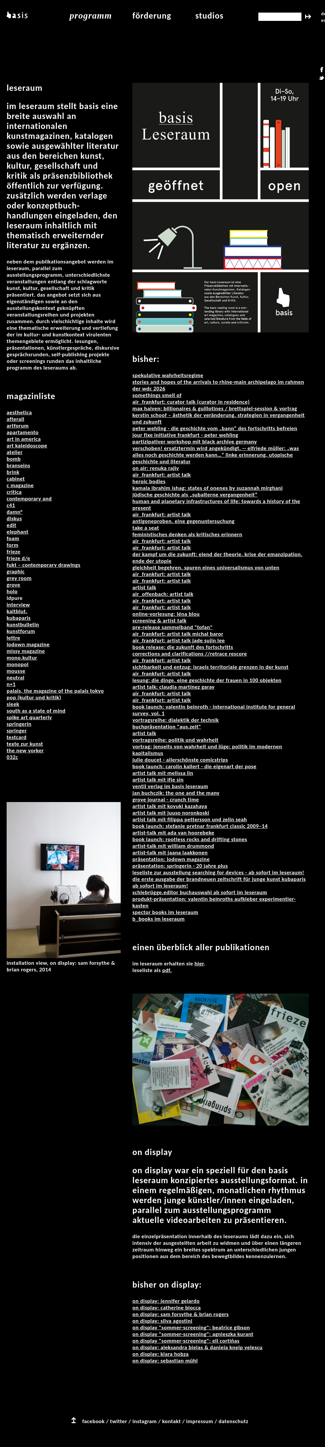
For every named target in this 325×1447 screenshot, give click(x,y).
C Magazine (20, 485)
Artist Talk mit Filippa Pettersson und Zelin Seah (189, 819)
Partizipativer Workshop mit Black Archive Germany (194, 441)
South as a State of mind (36, 710)
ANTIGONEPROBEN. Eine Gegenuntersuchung (183, 521)
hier (199, 963)
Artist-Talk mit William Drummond (173, 845)
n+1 (11, 684)
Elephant (18, 531)
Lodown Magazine (28, 644)
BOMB (14, 458)
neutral (16, 677)
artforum (18, 425)
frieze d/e (18, 558)
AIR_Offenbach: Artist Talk (162, 594)
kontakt (171, 1421)
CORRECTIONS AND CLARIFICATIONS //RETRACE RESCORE (189, 653)
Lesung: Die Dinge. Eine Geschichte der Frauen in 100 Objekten (206, 680)
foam (13, 538)
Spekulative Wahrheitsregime (167, 375)
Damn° (15, 511)
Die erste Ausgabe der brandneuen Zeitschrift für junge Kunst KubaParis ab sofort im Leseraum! (219, 882)
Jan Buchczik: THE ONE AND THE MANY (176, 792)
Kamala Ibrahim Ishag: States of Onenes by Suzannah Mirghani (207, 488)
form (13, 545)
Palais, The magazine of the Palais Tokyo (55, 690)
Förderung (151, 15)
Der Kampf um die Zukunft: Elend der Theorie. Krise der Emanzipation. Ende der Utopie (217, 557)
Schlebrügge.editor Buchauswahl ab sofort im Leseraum (199, 892)
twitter (118, 1421)
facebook (93, 1421)
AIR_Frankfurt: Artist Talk (161, 474)
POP (12, 697)
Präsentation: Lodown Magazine (171, 859)
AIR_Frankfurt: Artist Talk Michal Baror (177, 633)
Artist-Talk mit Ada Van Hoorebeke (173, 832)
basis (16, 15)
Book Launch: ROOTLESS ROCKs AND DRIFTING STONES (189, 839)
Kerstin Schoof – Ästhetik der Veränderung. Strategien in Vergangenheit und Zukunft (218, 418)
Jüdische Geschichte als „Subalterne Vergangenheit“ (194, 494)
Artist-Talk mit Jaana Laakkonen (170, 852)
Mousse (16, 670)
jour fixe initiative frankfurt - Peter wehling (185, 435)
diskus (14, 518)
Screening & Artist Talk (159, 620)
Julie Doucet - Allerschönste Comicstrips (180, 759)
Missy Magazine (26, 651)
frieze (13, 551)
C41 (11, 505)
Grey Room (19, 578)
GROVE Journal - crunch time (165, 799)
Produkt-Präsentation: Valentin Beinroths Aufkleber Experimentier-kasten (214, 902)
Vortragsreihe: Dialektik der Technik (175, 720)
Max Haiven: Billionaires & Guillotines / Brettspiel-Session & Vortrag (214, 408)
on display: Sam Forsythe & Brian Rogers (180, 1314)
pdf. (167, 970)
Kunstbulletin (23, 624)
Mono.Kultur (22, 657)
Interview (18, 604)
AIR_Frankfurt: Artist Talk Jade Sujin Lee (178, 640)
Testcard (17, 737)
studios (209, 15)
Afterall (15, 419)
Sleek (13, 704)
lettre (13, 637)
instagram (144, 1421)
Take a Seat (145, 527)
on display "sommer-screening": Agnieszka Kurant (192, 1334)
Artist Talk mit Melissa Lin (162, 773)
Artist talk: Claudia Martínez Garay (173, 686)
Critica (14, 492)
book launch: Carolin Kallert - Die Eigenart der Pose (194, 766)
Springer (17, 730)
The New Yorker (25, 750)
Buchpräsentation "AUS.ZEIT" (166, 726)
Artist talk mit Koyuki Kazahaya (169, 806)
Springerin (19, 724)
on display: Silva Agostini (162, 1320)
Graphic (16, 571)
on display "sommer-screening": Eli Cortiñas (185, 1340)
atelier (15, 452)
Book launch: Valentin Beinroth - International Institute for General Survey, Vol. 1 (213, 710)
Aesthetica (19, 412)
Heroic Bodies (148, 481)
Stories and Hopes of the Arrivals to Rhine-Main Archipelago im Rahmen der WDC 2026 (218, 385)
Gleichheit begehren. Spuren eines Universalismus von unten (205, 567)
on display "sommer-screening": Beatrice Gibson (191, 1327)
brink (13, 472)
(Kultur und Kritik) (39, 697)
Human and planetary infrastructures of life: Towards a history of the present (216, 504)
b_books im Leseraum (158, 918)
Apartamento (22, 432)
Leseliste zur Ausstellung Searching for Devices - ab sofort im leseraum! (218, 872)
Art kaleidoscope (27, 445)
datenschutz (233, 1421)
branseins (18, 465)
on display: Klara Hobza (160, 1354)
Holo (12, 591)
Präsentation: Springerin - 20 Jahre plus (180, 865)
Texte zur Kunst (25, 743)
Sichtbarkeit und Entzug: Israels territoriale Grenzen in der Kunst (210, 667)
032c (12, 757)
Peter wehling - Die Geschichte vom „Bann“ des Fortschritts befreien (214, 428)
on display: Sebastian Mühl (165, 1360)
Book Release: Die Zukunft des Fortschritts (182, 647)
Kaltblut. (17, 611)
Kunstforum (21, 631)
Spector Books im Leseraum (165, 912)
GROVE (13, 584)
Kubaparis (19, 617)
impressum (199, 1421)
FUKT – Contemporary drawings (43, 564)
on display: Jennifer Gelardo (166, 1301)
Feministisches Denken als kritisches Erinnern (187, 534)
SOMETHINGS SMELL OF (156, 395)
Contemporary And (29, 498)
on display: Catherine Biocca (166, 1307)
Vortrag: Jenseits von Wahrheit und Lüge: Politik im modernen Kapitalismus (207, 750)
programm (91, 15)
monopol (18, 664)
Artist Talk (144, 587)
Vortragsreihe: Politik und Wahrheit (175, 739)
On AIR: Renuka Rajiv (155, 468)
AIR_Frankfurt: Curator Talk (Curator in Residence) (191, 401)
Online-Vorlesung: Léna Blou (166, 613)
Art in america (24, 438)
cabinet (16, 478)
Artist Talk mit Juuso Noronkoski (170, 812)
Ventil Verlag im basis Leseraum (170, 786)
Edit (11, 525)
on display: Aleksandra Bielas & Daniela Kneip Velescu (197, 1347)
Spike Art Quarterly (29, 717)
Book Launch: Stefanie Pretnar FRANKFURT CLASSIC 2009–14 (200, 826)
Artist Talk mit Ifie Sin (157, 779)
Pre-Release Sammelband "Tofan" (172, 627)
